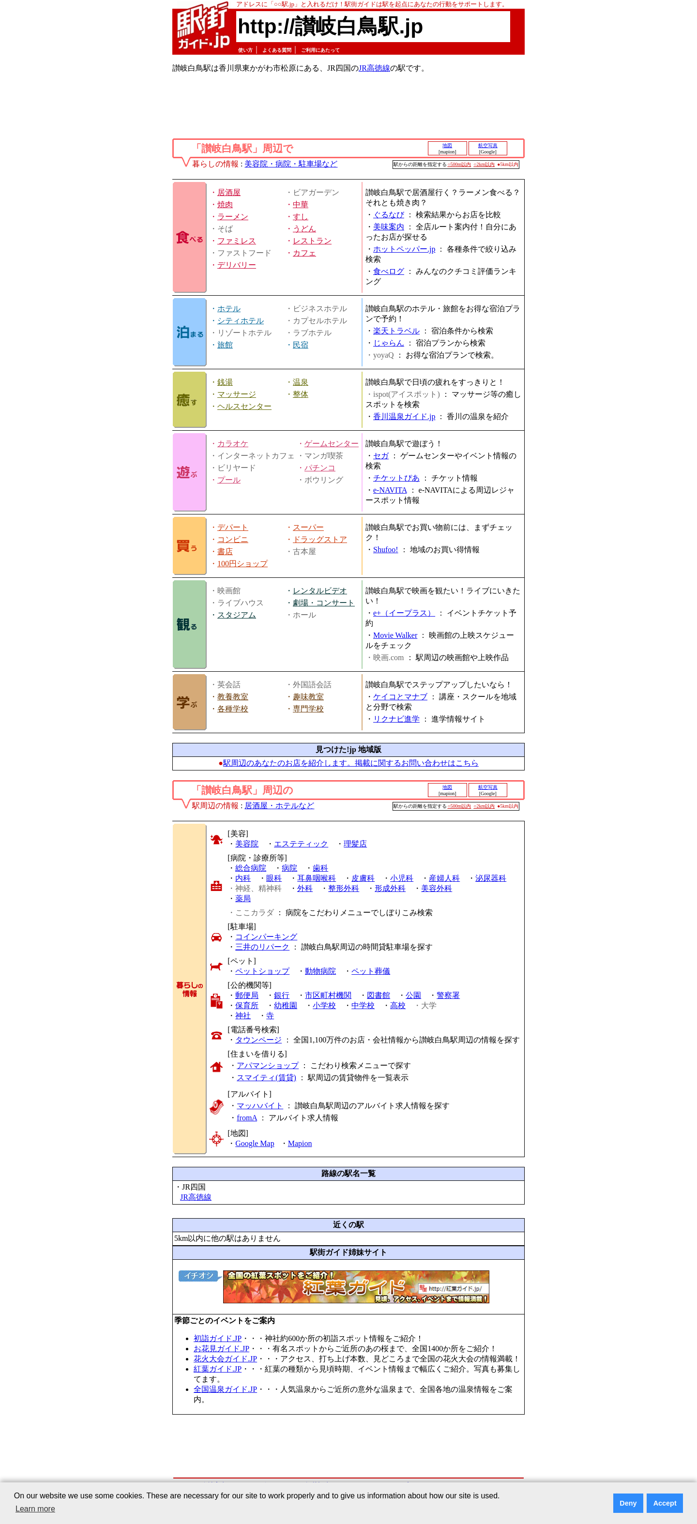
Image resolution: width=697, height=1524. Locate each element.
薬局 (243, 898)
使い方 (245, 50)
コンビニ (232, 539)
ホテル (229, 308)
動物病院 (320, 971)
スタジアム (236, 615)
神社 (243, 1015)
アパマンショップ (268, 1065)
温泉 (300, 382)
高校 (398, 1005)
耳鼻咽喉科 (316, 878)
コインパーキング (266, 937)
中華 (300, 204)
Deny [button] (628, 1503)
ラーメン (232, 216)
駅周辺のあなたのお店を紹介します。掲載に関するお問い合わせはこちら (351, 763)
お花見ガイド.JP (221, 1348)
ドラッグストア (320, 539)
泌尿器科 (490, 878)
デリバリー (236, 265)
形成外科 (390, 888)
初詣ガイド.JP (218, 1338)
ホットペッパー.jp (404, 249)
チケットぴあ (396, 478)
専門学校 (308, 709)
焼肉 (225, 204)
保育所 (246, 1005)
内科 (243, 878)
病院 (289, 868)
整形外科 (343, 888)
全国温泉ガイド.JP (225, 1389)
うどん (304, 229)
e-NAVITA (390, 490)
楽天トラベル (396, 331)
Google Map (254, 1143)
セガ (381, 456)
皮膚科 (363, 878)
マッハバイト (260, 1106)
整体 (300, 394)
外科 (305, 888)
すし (300, 216)
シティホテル (240, 321)
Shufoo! (385, 549)
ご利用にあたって (320, 50)
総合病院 (250, 868)
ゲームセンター (331, 443)
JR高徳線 (374, 68)
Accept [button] (665, 1503)
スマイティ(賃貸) (266, 1077)
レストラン (312, 241)
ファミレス (236, 241)
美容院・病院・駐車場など (290, 164)
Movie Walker (395, 635)
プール (229, 480)
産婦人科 (444, 878)
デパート (232, 527)
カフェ (304, 253)
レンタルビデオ (320, 591)
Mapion (300, 1143)
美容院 (246, 844)
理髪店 (355, 844)
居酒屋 (229, 192)
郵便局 (246, 995)
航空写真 (488, 145)
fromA (247, 1118)
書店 (225, 551)
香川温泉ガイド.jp (404, 416)
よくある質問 (276, 50)
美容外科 (436, 888)
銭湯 (225, 382)
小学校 (324, 1005)
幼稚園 (285, 1005)
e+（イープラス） (404, 613)
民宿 (300, 345)
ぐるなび (388, 215)
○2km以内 (484, 164)
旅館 (225, 345)
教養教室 (232, 697)
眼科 (274, 878)
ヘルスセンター (244, 406)
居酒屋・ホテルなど (279, 805)
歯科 (320, 868)
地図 (447, 145)
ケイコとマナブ (400, 697)
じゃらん (388, 343)
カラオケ (232, 443)
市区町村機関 (328, 995)
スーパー (308, 527)
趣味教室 (308, 697)
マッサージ (236, 394)
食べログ (388, 271)
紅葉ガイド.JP (218, 1369)
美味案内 (388, 227)
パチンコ (319, 468)
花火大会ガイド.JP (225, 1359)
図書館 (378, 995)
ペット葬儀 (370, 971)
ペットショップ (262, 971)
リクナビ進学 (396, 719)
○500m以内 (459, 164)
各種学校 (232, 709)
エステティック (301, 844)
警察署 (448, 995)
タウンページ (258, 1040)
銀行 (281, 995)
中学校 (363, 1005)
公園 (413, 995)
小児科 (401, 878)
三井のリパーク (262, 947)
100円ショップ (242, 563)
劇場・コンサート (324, 603)
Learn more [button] (35, 1509)
